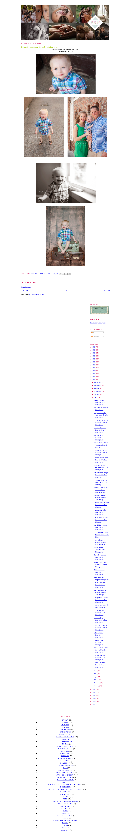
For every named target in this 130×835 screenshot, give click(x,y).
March (96, 680)
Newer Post (24, 290)
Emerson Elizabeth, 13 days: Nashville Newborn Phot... (101, 490)
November (97, 385)
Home (66, 290)
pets (65, 799)
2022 (94, 356)
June (95, 671)
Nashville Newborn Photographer (64, 789)
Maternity (65, 782)
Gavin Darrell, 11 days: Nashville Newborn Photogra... (101, 520)
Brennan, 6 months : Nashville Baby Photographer (100, 657)
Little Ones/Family (65, 775)
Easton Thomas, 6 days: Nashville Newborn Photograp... (101, 423)
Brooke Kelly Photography (98, 323)
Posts (93, 333)
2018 (94, 368)
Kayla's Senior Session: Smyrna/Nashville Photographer (101, 650)
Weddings (65, 830)
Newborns (64, 794)
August (96, 394)
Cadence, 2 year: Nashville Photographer (99, 642)
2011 (94, 695)
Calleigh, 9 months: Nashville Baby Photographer (100, 557)
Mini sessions (65, 787)
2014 (94, 380)
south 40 (65, 813)
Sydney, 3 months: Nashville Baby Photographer (99, 665)
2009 (94, 701)
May (95, 674)
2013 (94, 689)
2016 (94, 374)
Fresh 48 (65, 756)
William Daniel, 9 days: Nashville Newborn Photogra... (101, 475)
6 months (65, 725)
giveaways (66, 760)
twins (65, 825)
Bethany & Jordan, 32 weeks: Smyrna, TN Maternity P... (100, 482)
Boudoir (65, 739)
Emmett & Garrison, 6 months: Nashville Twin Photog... (100, 497)
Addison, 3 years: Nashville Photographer (99, 572)
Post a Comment (26, 287)
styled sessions (65, 815)
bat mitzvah (65, 732)
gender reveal (65, 758)
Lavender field (65, 770)
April (96, 677)
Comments (95, 336)
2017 (94, 371)
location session (64, 777)
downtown (65, 753)
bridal (65, 744)
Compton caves (65, 749)
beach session (65, 734)
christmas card (65, 746)
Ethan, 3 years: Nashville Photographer (98, 635)
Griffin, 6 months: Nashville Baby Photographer (99, 613)
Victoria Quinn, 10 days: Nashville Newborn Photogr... (101, 505)
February (97, 683)
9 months (65, 727)
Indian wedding (65, 765)
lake (65, 768)
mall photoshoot (65, 780)
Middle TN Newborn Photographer (64, 784)
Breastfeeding (65, 741)
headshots (65, 763)
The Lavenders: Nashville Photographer (98, 437)
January (96, 686)
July (95, 397)
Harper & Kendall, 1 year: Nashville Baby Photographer (101, 415)
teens (65, 818)
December (97, 382)
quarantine (65, 806)
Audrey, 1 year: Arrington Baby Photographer (99, 550)
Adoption (65, 729)
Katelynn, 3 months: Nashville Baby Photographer (100, 512)
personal (65, 796)
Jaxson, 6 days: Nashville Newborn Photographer (100, 620)
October (97, 388)
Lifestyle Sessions (65, 772)
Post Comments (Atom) (36, 294)
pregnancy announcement (65, 801)
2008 (94, 704)
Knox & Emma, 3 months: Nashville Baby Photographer (100, 542)
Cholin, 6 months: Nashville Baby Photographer (99, 585)
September (97, 391)
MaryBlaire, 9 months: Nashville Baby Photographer (101, 527)
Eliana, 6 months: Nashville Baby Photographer (99, 402)
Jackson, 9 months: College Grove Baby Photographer (101, 467)
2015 (94, 377)
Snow (65, 811)
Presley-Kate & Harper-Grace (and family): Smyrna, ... (101, 445)
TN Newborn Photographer (64, 820)
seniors (65, 808)
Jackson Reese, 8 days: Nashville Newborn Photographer (101, 460)
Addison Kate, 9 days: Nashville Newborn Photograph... (100, 452)
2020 (94, 362)
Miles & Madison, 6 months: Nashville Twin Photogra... (100, 592)
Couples (65, 751)
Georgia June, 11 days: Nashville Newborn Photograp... (101, 600)
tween (65, 823)
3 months (65, 722)
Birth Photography (65, 737)
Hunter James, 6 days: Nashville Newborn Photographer (100, 627)
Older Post (107, 290)
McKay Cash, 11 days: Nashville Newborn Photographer (101, 565)
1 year (65, 720)
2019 (94, 365)
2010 (94, 698)
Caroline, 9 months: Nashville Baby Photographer (100, 430)
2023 (94, 353)
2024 (94, 350)
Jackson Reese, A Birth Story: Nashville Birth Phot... (101, 535)
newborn (64, 792)
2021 (94, 359)
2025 (94, 347)
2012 (94, 692)
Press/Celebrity (65, 804)
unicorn (65, 827)
